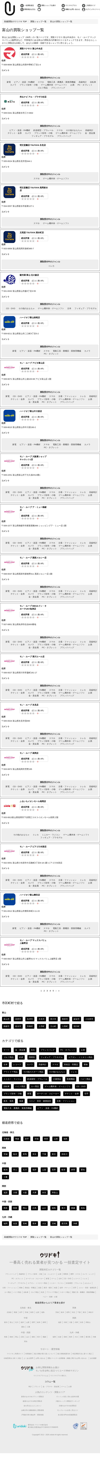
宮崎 (54, 1223)
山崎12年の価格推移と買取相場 (32, 1410)
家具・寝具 (8, 1101)
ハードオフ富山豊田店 (30, 895)
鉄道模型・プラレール (43, 130)
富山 (11, 1322)
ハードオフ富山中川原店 (31, 411)
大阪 (25, 1192)
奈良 (44, 1192)
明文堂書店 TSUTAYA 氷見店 (33, 145)
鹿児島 (64, 1223)
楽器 (39, 1288)
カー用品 (35, 1086)
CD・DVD (10, 308)
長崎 (25, 1223)
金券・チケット (65, 1288)
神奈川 (64, 1154)
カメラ (13, 85)
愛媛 (73, 1208)
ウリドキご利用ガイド (15, 1354)
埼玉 (34, 1154)
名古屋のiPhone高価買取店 (67, 1415)
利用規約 (28, 1354)
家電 (9, 82)
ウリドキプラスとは (41, 1376)
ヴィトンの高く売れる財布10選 (67, 1397)
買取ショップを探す (48, 5)
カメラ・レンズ (88, 1274)
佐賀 (15, 1223)
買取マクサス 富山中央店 (31, 48)
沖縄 (75, 1223)
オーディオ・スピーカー (48, 1093)
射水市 (18, 1026)
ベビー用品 (85, 1079)
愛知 (83, 1169)
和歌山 (55, 1192)
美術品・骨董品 (71, 1064)
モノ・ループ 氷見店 (29, 705)
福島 (65, 1139)
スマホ (41, 82)
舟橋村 (30, 1026)
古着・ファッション (67, 396)
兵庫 (34, 1192)
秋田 (46, 1139)
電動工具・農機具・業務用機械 (61, 82)
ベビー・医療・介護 (50, 1297)
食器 (21, 1101)
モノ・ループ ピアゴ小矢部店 (33, 846)
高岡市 (18, 1019)
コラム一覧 (50, 1381)
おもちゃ (88, 1283)
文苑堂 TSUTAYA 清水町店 (32, 232)
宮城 (36, 1139)
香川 (63, 1208)
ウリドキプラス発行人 (58, 1376)
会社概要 (93, 1358)
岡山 (25, 1208)
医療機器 (71, 1079)
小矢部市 (89, 1019)
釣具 (21, 1057)
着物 (86, 1064)
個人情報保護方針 (63, 1354)
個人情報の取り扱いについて (44, 1354)
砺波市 (77, 1019)
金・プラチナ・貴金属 (51, 1387)
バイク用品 (20, 1086)
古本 (69, 308)
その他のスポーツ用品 (33, 1072)
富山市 (6, 1019)
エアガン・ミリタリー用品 (80, 1057)
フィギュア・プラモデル (43, 136)
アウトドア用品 (10, 1072)
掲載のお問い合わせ (72, 9)
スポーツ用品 (65, 1292)
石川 (25, 1169)
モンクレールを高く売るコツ (67, 1410)
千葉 (44, 1154)
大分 (44, 1223)
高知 (83, 1208)
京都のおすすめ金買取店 (68, 1406)
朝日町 (77, 1026)
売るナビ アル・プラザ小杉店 (33, 97)
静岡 (73, 1169)
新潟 (5, 1169)
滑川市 (53, 1019)
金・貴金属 (90, 133)
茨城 (5, 1154)
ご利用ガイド (90, 5)
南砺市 (6, 1026)
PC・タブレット (85, 85)
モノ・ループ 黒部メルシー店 (33, 558)
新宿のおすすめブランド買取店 (32, 1397)
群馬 (25, 1154)
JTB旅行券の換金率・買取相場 (32, 1415)
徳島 (54, 1208)
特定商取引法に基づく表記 (82, 1354)
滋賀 (5, 1192)
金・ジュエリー (50, 1274)
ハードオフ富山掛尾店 (30, 317)
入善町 (65, 1026)
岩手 (27, 1139)
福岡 (5, 1223)
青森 (17, 1139)
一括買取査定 (29, 5)
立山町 (53, 1026)
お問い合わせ (40, 1358)
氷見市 (42, 1019)
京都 (15, 1192)
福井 (34, 1169)
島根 (15, 1208)
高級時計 (83, 82)
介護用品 (57, 1079)
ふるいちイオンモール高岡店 (33, 801)
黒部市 (65, 1019)
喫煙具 (32, 1057)
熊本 (34, 1223)
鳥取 (5, 1208)
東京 (54, 1154)
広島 (34, 1208)
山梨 (44, 1169)
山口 (44, 1208)
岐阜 (63, 1169)
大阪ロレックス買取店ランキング (68, 1401)
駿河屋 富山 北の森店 (29, 275)
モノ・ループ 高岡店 (29, 753)
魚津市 (30, 1019)
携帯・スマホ (75, 1274)
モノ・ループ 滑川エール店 (32, 656)
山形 (56, 1139)
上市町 (42, 1026)
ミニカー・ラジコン (51, 835)
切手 (86, 1093)
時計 (30, 1387)
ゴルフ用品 (43, 88)
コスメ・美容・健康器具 (40, 1101)
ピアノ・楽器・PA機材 (24, 82)
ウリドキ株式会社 (41, 1425)
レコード (17, 1064)
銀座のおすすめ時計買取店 (32, 1401)
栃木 (15, 1154)
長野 (54, 1169)
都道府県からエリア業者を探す (50, 1303)
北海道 (6, 1139)
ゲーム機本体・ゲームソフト (54, 85)
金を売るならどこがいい (32, 1406)
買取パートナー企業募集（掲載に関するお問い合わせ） (68, 1358)
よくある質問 (28, 1358)
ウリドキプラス (71, 5)
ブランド (37, 1387)
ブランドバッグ (58, 88)
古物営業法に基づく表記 (12, 1358)
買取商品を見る (29, 9)
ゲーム (53, 1279)
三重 (5, 1177)
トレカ (51, 266)
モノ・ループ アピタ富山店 (32, 363)
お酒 (72, 85)
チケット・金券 (15, 133)
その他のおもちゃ (74, 130)
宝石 (33, 1050)
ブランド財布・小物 (28, 85)
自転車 (93, 82)
